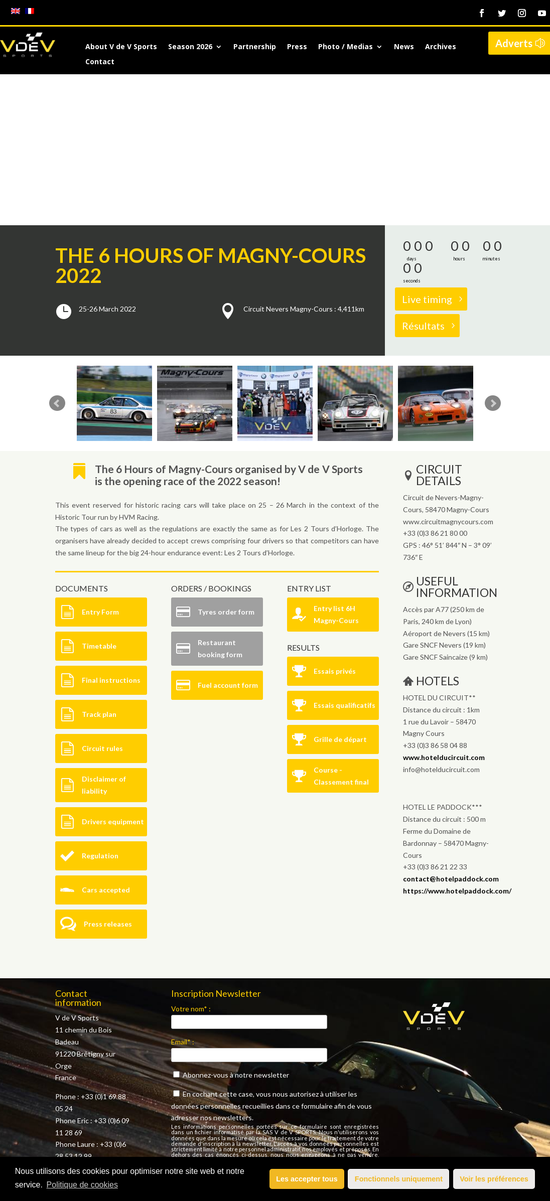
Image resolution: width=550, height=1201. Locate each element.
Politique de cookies (82, 1184)
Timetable (99, 495)
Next (493, 252)
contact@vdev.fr (104, 1024)
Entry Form (100, 461)
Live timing (427, 148)
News (404, 47)
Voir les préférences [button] (494, 1179)
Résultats (423, 175)
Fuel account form (228, 534)
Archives (440, 47)
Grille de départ (340, 588)
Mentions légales (82, 1086)
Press (297, 47)
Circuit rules (102, 597)
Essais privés (335, 520)
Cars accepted (106, 738)
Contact (99, 62)
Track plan (99, 563)
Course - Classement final (341, 625)
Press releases (108, 773)
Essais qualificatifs (344, 554)
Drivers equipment (113, 670)
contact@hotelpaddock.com (451, 727)
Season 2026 (190, 47)
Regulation (100, 704)
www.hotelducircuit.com (444, 606)
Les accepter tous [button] (306, 1179)
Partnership (254, 47)
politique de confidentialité (330, 1026)
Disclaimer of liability (104, 634)
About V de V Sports (121, 47)
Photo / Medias (345, 47)
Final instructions (111, 529)
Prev (57, 252)
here (100, 1048)
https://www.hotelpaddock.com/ (457, 739)
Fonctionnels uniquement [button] (399, 1179)
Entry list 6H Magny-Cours (336, 463)
